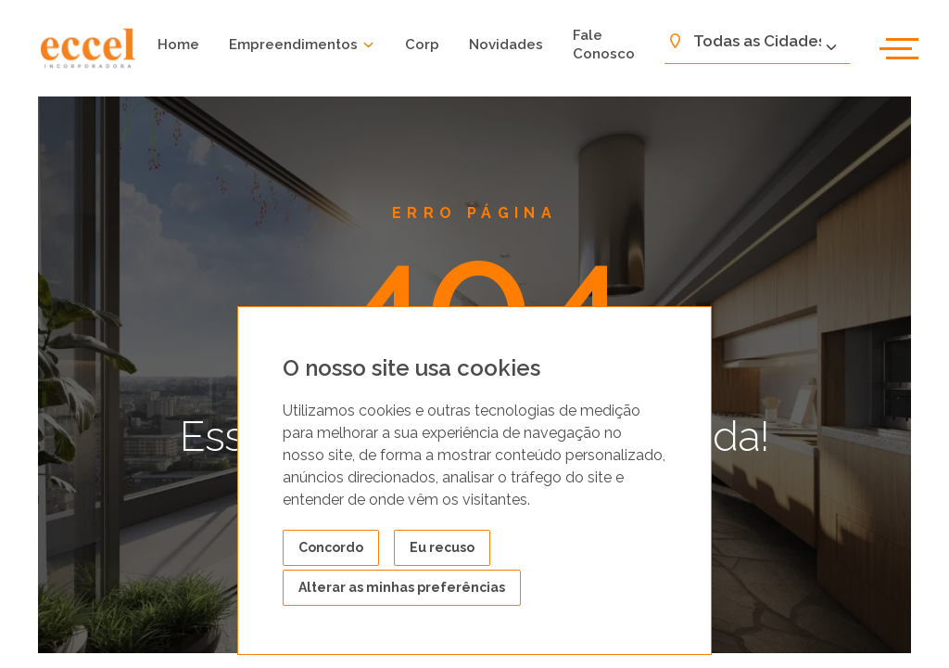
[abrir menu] (898, 48)
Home (178, 44)
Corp (422, 44)
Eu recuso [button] (442, 547)
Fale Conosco (604, 44)
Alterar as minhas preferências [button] (401, 587)
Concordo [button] (330, 547)
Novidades (506, 44)
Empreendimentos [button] (302, 44)
